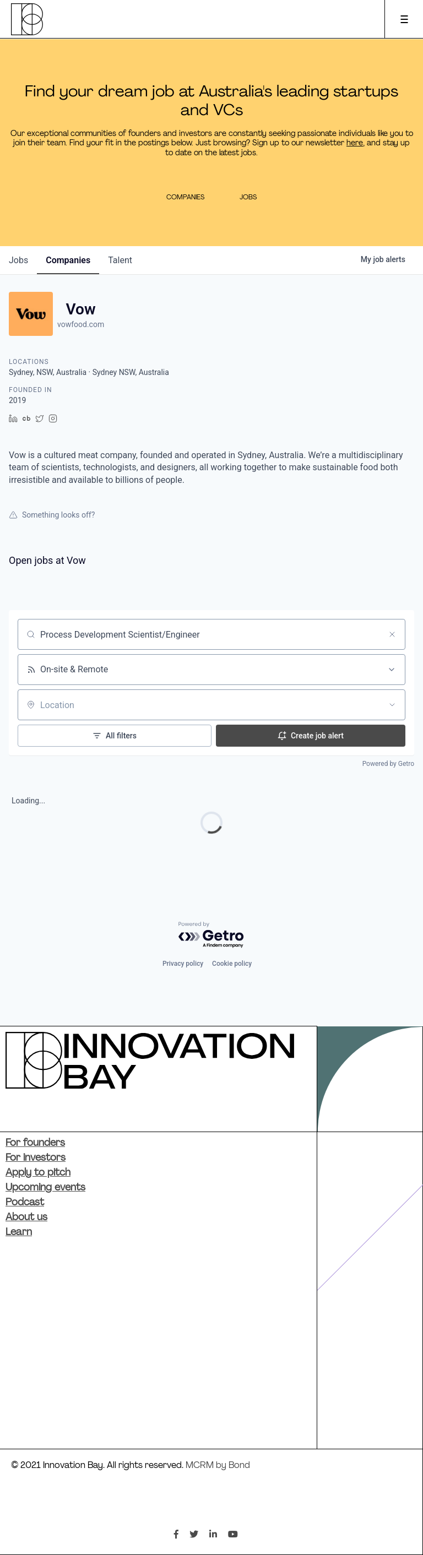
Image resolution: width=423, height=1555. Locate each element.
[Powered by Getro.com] (211, 935)
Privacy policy (182, 963)
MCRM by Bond (218, 1465)
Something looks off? (52, 514)
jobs (18, 260)
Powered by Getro (388, 764)
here (354, 143)
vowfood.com (80, 324)
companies (68, 260)
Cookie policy (232, 963)
